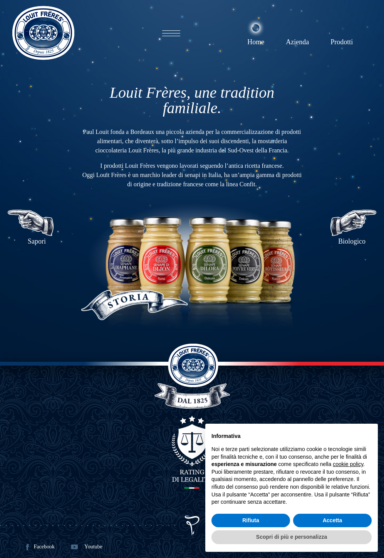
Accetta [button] (332, 520)
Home (255, 42)
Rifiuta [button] (250, 520)
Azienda (297, 42)
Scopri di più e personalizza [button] (291, 537)
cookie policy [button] (348, 464)
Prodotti (341, 42)
